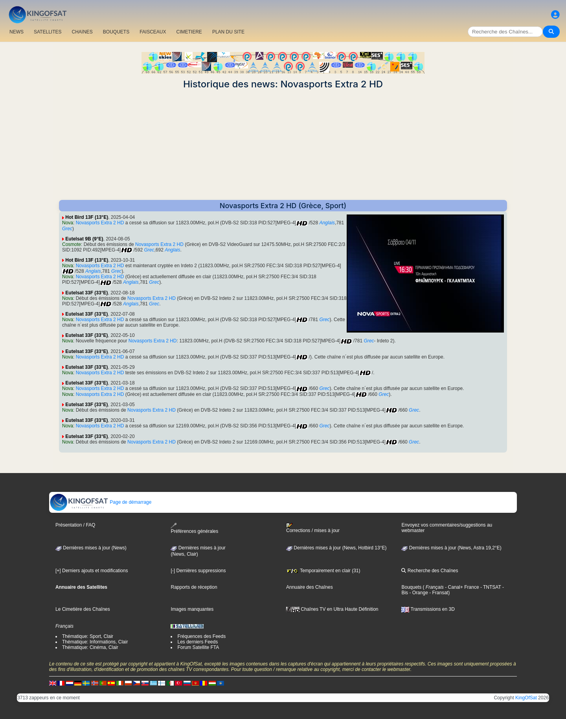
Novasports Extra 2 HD (100, 222)
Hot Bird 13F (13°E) (86, 217)
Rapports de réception (194, 587)
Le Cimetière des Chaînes (82, 609)
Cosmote (71, 244)
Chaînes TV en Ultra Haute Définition (332, 609)
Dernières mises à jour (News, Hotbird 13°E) (336, 548)
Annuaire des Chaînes (309, 587)
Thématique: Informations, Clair (95, 642)
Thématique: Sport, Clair (87, 636)
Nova (67, 222)
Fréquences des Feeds (201, 636)
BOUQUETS (116, 32)
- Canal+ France (461, 587)
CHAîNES (82, 32)
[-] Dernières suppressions (198, 570)
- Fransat (438, 592)
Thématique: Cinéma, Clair (90, 647)
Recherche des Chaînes (429, 570)
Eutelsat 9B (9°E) (84, 239)
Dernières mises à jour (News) (91, 548)
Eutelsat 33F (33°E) (86, 293)
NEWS (16, 32)
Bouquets (411, 587)
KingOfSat (526, 698)
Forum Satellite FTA (198, 647)
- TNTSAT (490, 587)
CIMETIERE (189, 32)
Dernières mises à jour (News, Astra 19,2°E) (451, 548)
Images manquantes (192, 609)
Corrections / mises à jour (313, 528)
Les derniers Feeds (197, 642)
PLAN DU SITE (228, 32)
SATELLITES (47, 32)
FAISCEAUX (153, 32)
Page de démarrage (100, 502)
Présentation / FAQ (75, 525)
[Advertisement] (283, 145)
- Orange (418, 592)
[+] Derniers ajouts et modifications (91, 570)
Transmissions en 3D (427, 609)
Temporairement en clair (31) (323, 570)
